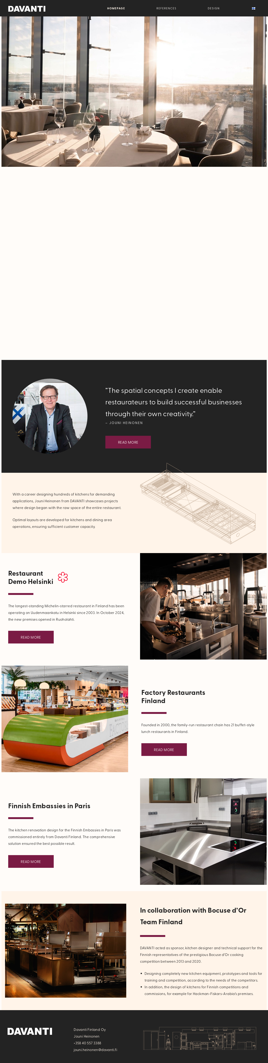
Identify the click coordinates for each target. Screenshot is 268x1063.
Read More (128, 442)
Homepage (116, 8)
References (166, 8)
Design (214, 8)
